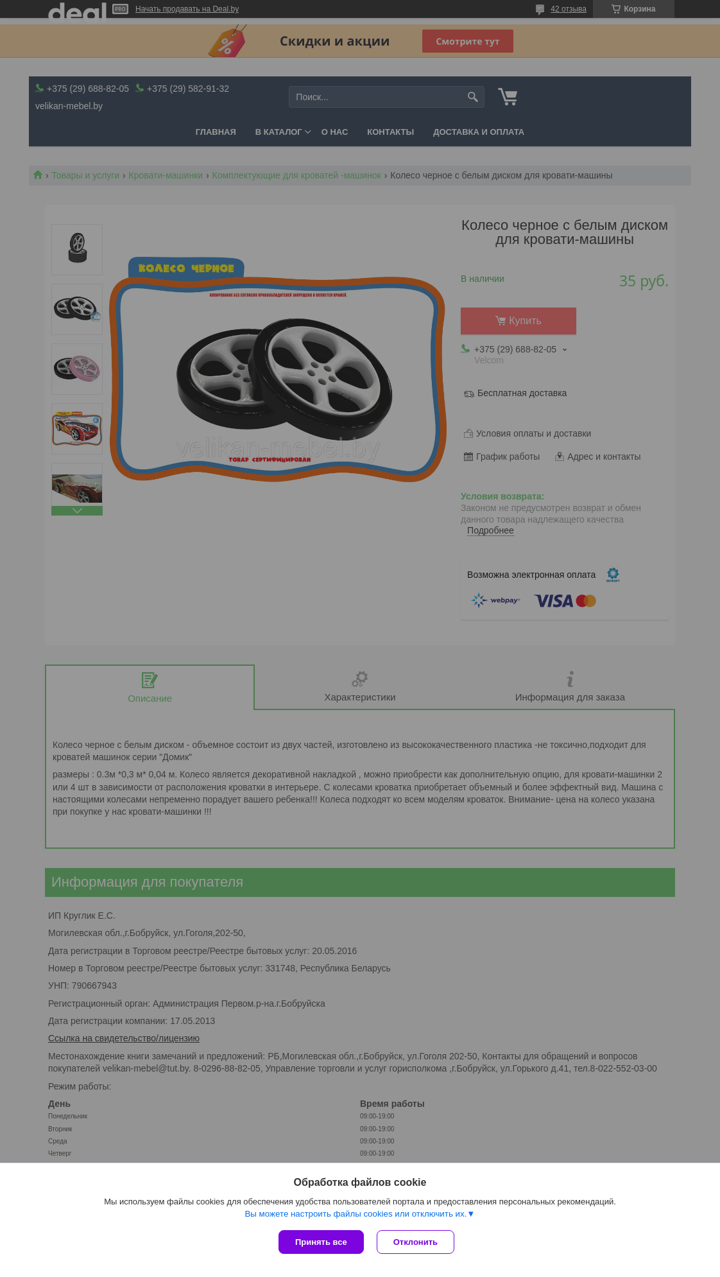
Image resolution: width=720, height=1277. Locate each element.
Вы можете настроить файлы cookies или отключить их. (355, 1214)
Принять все (321, 1242)
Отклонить (415, 1242)
